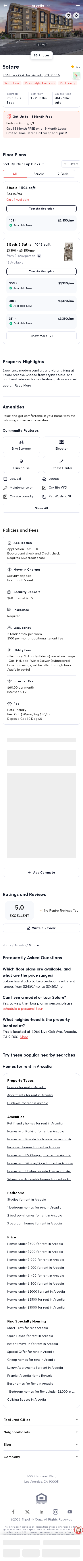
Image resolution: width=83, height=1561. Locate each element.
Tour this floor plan (41, 209)
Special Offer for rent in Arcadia (30, 1352)
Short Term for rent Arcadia (27, 1328)
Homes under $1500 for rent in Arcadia (35, 1284)
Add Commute (41, 872)
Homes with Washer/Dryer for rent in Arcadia (40, 1163)
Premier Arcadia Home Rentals (29, 1376)
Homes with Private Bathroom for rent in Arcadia (43, 1139)
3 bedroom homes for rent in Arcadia (34, 1223)
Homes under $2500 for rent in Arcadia (36, 1299)
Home (7, 945)
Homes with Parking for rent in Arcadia (35, 1131)
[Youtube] (69, 1512)
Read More (23, 385)
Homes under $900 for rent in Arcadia (35, 1252)
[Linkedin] (41, 1512)
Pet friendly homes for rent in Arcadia (35, 1123)
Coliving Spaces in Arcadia (26, 1399)
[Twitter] (27, 1512)
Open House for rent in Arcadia (30, 1336)
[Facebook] (13, 1512)
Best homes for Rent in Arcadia (30, 1384)
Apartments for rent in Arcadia (30, 1095)
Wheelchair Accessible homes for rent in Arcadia (42, 1179)
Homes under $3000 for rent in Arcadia (36, 1307)
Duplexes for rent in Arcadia (27, 1103)
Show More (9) (41, 336)
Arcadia (20, 945)
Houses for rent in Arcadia (26, 1087)
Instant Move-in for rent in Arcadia (32, 1344)
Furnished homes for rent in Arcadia (33, 1147)
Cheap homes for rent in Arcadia (31, 1360)
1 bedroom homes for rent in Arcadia (34, 1207)
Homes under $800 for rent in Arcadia (35, 1244)
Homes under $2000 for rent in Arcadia (36, 1291)
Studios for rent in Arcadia (26, 1199)
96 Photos (41, 55)
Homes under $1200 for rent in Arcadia (35, 1268)
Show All (41, 508)
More (24, 1037)
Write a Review (41, 928)
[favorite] (68, 15)
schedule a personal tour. (23, 1008)
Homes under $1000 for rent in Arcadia (35, 1260)
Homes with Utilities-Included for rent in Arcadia (42, 1171)
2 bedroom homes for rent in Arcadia (34, 1215)
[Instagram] (55, 1512)
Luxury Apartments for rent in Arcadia (35, 1368)
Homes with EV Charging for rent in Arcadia (39, 1155)
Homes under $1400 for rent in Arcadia (35, 1276)
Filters (71, 164)
